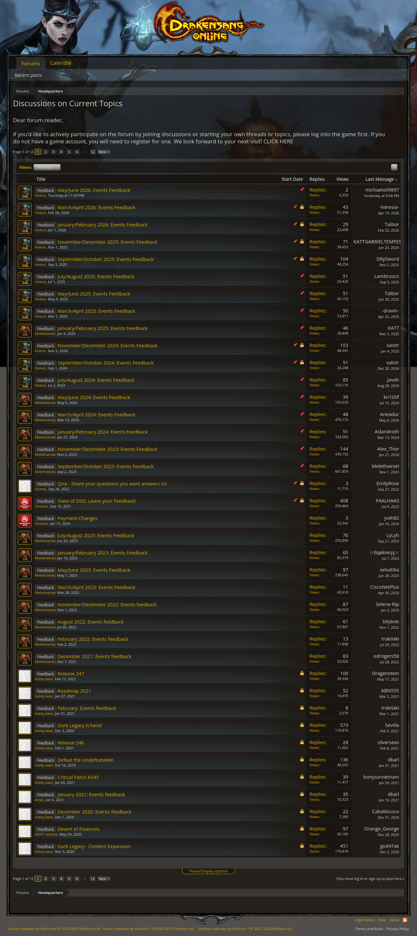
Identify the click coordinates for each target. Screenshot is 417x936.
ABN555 (390, 690)
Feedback (47, 167)
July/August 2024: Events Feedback (96, 380)
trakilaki (390, 638)
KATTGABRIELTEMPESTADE (383, 241)
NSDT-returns (46, 834)
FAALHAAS (387, 500)
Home (394, 919)
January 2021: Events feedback (91, 794)
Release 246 (71, 742)
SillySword (387, 258)
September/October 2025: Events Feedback (106, 259)
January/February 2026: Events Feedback (103, 224)
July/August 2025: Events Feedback (96, 276)
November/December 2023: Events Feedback (108, 449)
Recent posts (28, 75)
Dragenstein (385, 673)
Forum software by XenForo (54, 928)
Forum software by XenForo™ (148, 928)
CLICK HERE (279, 141)
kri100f (391, 397)
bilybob (391, 621)
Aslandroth (387, 431)
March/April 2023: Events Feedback (97, 587)
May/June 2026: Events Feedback (94, 190)
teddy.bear (44, 678)
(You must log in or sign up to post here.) (370, 878)
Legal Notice (364, 919)
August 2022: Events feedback (91, 621)
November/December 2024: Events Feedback (108, 345)
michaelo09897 (382, 189)
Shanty (40, 488)
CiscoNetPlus (384, 586)
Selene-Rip (387, 604)
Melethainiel (45, 333)
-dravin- (390, 310)
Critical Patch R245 (78, 777)
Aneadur (389, 414)
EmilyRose (387, 483)
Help (382, 919)
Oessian (41, 506)
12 (93, 151)
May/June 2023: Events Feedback (94, 570)
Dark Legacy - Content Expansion (94, 846)
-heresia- (389, 207)
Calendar (61, 62)
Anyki (39, 799)
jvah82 (391, 517)
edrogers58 (386, 656)
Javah (393, 379)
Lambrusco (386, 276)
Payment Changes (78, 518)
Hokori (40, 195)
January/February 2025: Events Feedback (103, 328)
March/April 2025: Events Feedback (97, 311)
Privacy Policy (397, 928)
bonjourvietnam (381, 776)
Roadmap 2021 (74, 690)
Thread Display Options (208, 871)
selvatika (389, 569)
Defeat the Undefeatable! (86, 759)
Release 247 (71, 673)
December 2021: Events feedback (95, 656)
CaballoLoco (385, 811)
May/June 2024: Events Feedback (94, 397)
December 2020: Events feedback (95, 811)
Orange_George (381, 828)
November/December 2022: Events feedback (107, 604)
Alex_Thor (388, 448)
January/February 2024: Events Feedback (103, 431)
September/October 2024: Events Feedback (106, 362)
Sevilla (392, 725)
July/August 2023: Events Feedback (96, 535)
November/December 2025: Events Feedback (108, 241)
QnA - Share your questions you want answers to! (112, 483)
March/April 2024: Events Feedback (97, 414)
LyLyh (392, 535)
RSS (405, 920)
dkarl (393, 759)
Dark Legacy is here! (80, 725)
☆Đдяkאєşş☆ (384, 552)
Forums (31, 63)
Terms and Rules (369, 928)
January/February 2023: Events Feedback (103, 552)
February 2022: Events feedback (93, 639)
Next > (104, 151)
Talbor (392, 224)
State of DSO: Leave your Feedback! (97, 500)
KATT (393, 327)
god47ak (389, 845)
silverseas (388, 742)
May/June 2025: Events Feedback (94, 293)
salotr (392, 345)
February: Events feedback (87, 708)
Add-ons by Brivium (245, 928)
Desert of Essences (78, 829)
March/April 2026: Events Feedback (97, 207)
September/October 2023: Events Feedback (106, 466)
